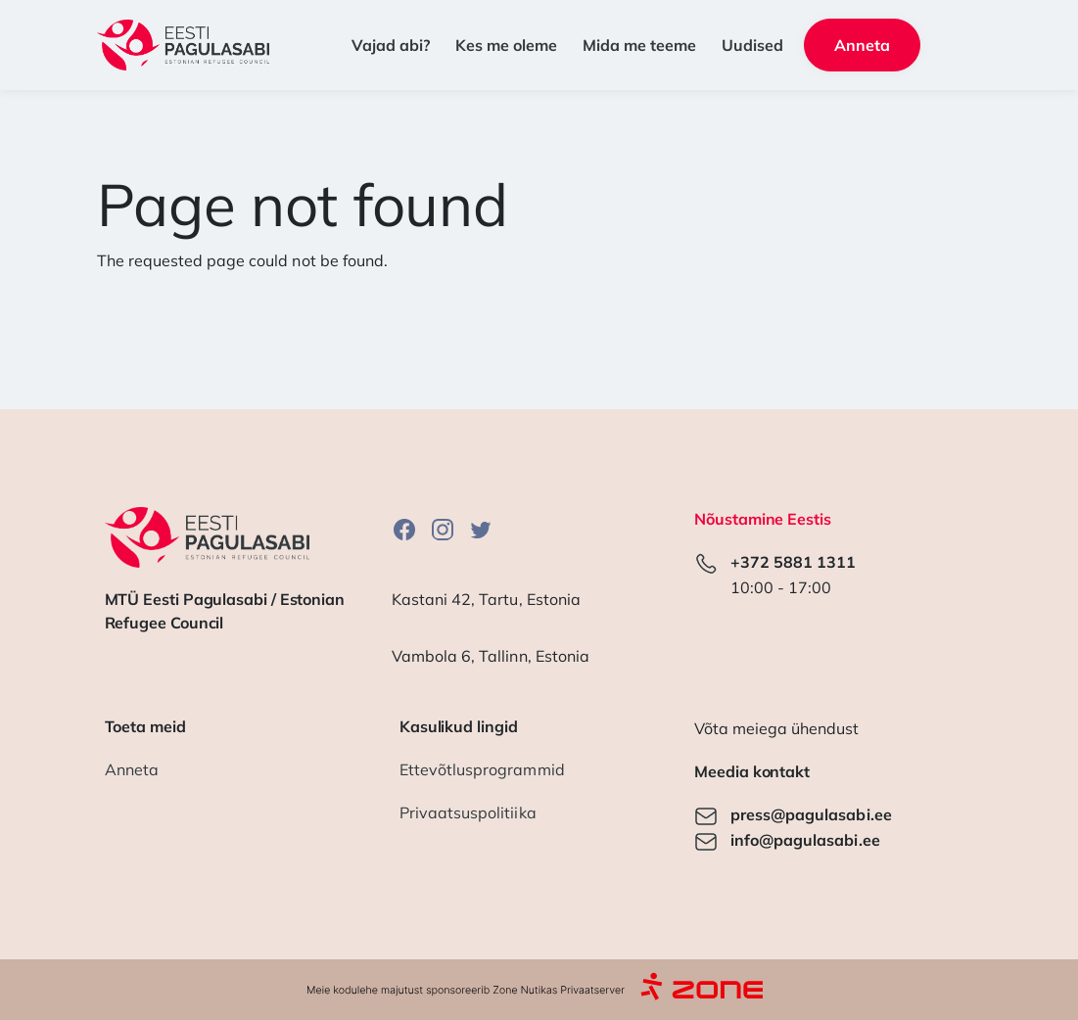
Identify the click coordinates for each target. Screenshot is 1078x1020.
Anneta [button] (862, 45)
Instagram (442, 529)
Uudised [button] (752, 45)
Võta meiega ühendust (776, 728)
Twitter (480, 529)
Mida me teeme (639, 45)
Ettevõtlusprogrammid (482, 769)
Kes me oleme (506, 45)
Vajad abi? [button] (391, 45)
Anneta (132, 769)
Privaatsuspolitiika (468, 812)
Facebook (404, 529)
